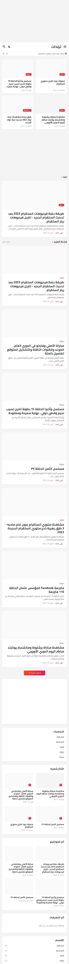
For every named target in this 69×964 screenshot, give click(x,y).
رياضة (62, 752)
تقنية (62, 747)
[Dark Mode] (9, 46)
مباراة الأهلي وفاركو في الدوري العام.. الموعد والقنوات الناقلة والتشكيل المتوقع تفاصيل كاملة (35, 349)
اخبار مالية (60, 737)
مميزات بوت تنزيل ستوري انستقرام (50, 53)
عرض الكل (6, 242)
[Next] (3, 53)
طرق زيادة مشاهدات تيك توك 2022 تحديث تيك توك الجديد (19, 120)
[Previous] (7, 53)
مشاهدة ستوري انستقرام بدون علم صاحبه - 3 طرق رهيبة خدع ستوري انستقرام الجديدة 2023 (34, 528)
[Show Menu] (65, 46)
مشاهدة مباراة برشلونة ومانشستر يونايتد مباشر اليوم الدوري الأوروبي (53, 120)
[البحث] (3, 46)
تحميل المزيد (36, 673)
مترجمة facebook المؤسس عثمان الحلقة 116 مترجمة (36, 590)
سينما (61, 757)
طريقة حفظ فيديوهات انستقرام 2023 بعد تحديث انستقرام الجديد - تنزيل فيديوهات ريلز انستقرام (36, 217)
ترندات (56, 46)
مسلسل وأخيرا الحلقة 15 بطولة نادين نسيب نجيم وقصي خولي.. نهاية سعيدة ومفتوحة (18, 84)
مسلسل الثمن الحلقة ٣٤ (47, 469)
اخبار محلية (60, 742)
